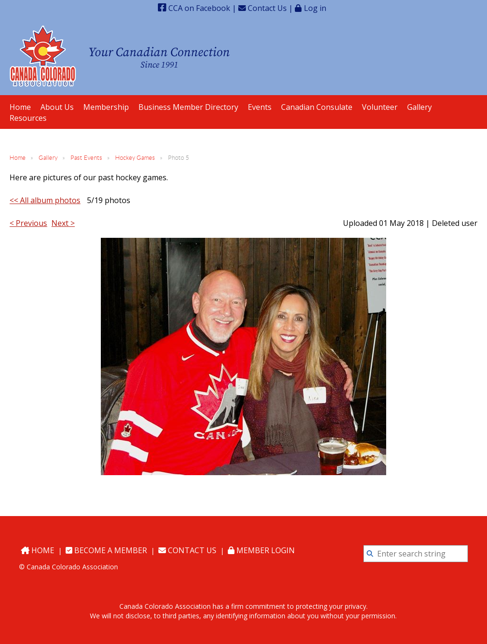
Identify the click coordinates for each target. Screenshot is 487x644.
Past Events (86, 157)
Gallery (48, 157)
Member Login (261, 550)
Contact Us (262, 8)
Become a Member (106, 550)
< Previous (28, 223)
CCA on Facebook (194, 8)
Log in (315, 8)
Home (18, 157)
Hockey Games (135, 157)
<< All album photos (45, 200)
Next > (63, 223)
